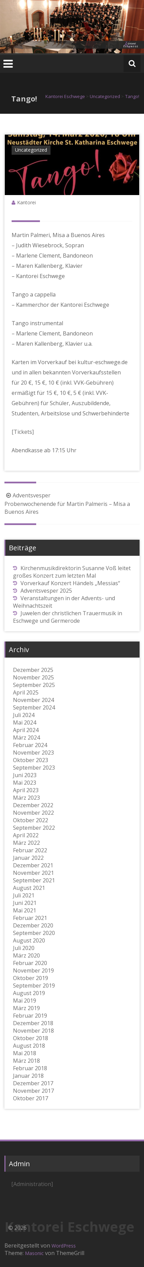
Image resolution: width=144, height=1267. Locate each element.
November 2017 (33, 1090)
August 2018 (29, 1045)
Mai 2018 (24, 1053)
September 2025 (34, 685)
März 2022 (26, 842)
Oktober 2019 (30, 978)
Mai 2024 (24, 722)
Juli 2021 (23, 895)
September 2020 (34, 933)
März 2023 (26, 797)
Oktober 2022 (30, 820)
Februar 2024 (30, 745)
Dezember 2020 (33, 925)
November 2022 (33, 812)
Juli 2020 (23, 948)
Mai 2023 (24, 782)
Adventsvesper (27, 495)
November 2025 (33, 677)
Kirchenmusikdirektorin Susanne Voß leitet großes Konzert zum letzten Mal (72, 571)
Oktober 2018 (30, 1038)
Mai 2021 (24, 910)
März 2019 (26, 1008)
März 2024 (26, 737)
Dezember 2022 (33, 805)
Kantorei (26, 202)
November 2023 (33, 752)
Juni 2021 (25, 903)
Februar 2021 (30, 918)
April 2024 (26, 730)
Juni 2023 (25, 775)
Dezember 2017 (33, 1083)
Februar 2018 (30, 1068)
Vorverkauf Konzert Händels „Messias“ (70, 583)
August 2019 (29, 993)
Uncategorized (31, 150)
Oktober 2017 (30, 1098)
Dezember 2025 (33, 670)
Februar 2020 (30, 963)
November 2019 (33, 970)
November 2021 (33, 873)
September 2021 (34, 880)
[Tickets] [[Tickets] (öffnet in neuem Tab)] (23, 432)
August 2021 (29, 888)
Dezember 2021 (33, 865)
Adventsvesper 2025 (46, 590)
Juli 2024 (23, 715)
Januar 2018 (28, 1075)
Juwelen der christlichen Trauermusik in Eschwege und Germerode (67, 616)
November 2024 (33, 700)
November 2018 (33, 1030)
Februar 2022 (30, 850)
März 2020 (26, 955)
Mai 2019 (24, 1000)
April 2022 (26, 835)
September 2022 (34, 827)
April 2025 (26, 692)
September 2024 (34, 707)
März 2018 (26, 1060)
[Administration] (32, 1184)
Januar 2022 (28, 858)
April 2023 (26, 790)
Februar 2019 (30, 1015)
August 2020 (29, 940)
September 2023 (34, 767)
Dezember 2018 (33, 1023)
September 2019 (34, 985)
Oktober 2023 (30, 760)
